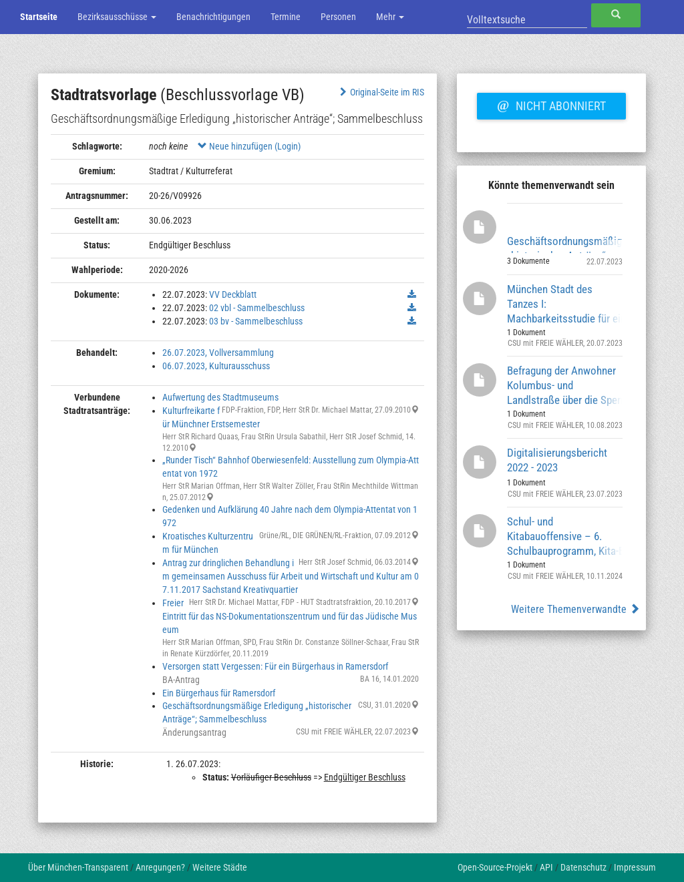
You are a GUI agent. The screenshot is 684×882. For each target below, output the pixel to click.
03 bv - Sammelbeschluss (256, 321)
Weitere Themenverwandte (575, 609)
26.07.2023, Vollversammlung (218, 352)
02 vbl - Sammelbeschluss (257, 307)
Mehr (390, 16)
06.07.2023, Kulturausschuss (216, 366)
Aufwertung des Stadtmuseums (220, 397)
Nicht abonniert (551, 104)
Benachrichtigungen (213, 16)
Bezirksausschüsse (116, 16)
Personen (338, 16)
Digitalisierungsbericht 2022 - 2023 (557, 460)
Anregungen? (160, 867)
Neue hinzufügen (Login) (249, 146)
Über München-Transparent (78, 867)
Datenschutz (583, 867)
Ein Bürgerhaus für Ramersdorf (218, 693)
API (546, 867)
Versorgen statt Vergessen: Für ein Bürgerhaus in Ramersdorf (275, 666)
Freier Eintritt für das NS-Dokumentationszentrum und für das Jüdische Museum (289, 616)
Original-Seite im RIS (380, 92)
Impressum (635, 867)
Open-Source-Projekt (495, 867)
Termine (286, 16)
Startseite (38, 16)
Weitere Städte (219, 867)
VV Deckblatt (232, 294)
